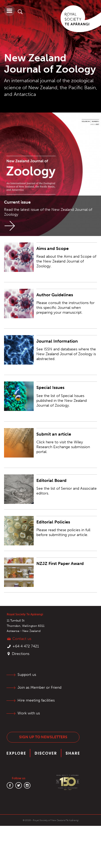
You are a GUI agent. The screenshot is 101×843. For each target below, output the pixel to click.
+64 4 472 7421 (25, 646)
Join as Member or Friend (39, 687)
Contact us (21, 638)
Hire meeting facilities (36, 700)
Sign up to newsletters (43, 737)
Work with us (29, 713)
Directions (20, 653)
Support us (27, 674)
